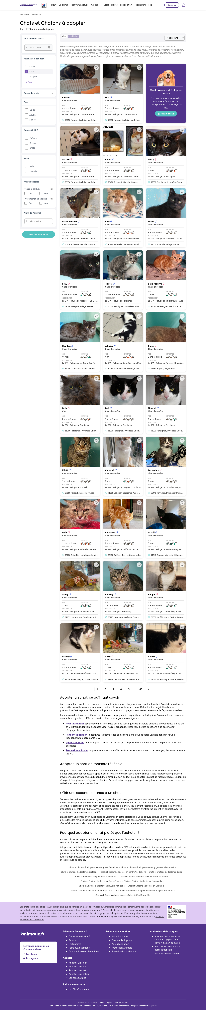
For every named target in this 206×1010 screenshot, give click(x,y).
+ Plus (29, 82)
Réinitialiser (73, 36)
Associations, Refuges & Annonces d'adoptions (138, 1006)
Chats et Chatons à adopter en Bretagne (79, 872)
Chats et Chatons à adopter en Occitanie (145, 885)
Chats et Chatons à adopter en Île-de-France (101, 881)
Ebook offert (126, 4)
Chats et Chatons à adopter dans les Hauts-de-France (143, 876)
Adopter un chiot (78, 966)
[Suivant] (148, 689)
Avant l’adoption (75, 723)
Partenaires (75, 944)
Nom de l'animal (32, 212)
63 (140, 689)
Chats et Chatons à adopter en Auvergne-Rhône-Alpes (93, 867)
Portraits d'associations (124, 951)
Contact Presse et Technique (84, 951)
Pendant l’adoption (76, 734)
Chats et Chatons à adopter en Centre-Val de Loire (123, 872)
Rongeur (33, 76)
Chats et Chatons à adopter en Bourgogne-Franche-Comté (147, 867)
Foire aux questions (79, 947)
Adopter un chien (78, 962)
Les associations (77, 977)
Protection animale (77, 750)
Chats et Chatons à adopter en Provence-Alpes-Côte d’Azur (146, 890)
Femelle (33, 171)
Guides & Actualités (68, 1006)
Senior (32, 119)
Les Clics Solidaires (79, 989)
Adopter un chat (77, 970)
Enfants (33, 138)
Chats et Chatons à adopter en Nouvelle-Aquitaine (102, 885)
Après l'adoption (120, 944)
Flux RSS (94, 1002)
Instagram (30, 958)
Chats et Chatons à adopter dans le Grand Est (96, 876)
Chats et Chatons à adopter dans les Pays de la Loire (93, 890)
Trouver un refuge (79, 4)
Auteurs (73, 940)
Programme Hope (143, 4)
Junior (32, 109)
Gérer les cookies (121, 1002)
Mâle (31, 166)
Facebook (30, 954)
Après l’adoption (75, 742)
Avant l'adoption (120, 936)
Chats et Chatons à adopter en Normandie (143, 881)
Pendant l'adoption (122, 940)
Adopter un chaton (79, 974)
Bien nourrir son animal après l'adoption (167, 950)
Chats (32, 147)
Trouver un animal (60, 4)
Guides (94, 4)
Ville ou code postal (34, 38)
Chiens (32, 143)
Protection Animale (122, 947)
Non (46, 193)
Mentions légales (105, 1002)
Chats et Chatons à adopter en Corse (165, 872)
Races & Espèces (84, 1006)
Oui (30, 193)
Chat (31, 71)
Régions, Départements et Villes (105, 1006)
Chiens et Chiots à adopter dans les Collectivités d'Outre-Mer (122, 895)
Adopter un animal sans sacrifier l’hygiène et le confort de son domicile (167, 939)
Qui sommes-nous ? (79, 936)
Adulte (32, 114)
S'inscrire (172, 5)
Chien (32, 66)
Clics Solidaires (110, 4)
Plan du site (54, 1006)
